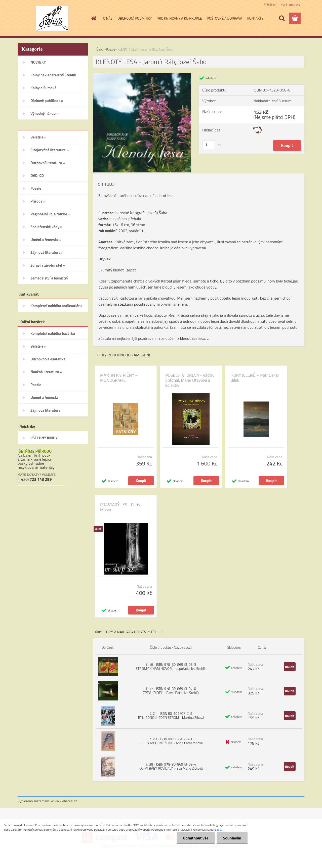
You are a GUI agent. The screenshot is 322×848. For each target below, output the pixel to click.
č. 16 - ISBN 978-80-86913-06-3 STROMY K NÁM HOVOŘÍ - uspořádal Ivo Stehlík (171, 666)
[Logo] (52, 18)
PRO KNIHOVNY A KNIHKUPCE (179, 18)
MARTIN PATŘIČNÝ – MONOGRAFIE (119, 378)
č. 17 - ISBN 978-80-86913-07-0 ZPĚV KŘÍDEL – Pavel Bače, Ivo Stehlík (171, 690)
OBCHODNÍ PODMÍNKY (134, 18)
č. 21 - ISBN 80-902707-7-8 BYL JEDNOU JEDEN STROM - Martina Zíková (171, 715)
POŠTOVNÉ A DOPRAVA (224, 18)
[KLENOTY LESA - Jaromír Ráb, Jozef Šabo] (142, 75)
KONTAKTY (255, 18)
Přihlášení (270, 4)
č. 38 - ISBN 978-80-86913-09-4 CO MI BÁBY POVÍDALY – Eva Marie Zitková (171, 766)
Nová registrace (290, 4)
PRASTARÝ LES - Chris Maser (120, 507)
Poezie (110, 49)
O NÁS (108, 18)
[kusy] (208, 144)
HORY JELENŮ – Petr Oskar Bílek (254, 378)
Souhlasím (232, 838)
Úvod (99, 49)
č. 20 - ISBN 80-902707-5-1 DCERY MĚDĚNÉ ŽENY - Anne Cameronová (171, 740)
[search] (282, 18)
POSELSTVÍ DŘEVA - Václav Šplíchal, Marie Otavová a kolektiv (189, 380)
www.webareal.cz (64, 801)
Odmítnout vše (196, 838)
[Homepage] (93, 18)
